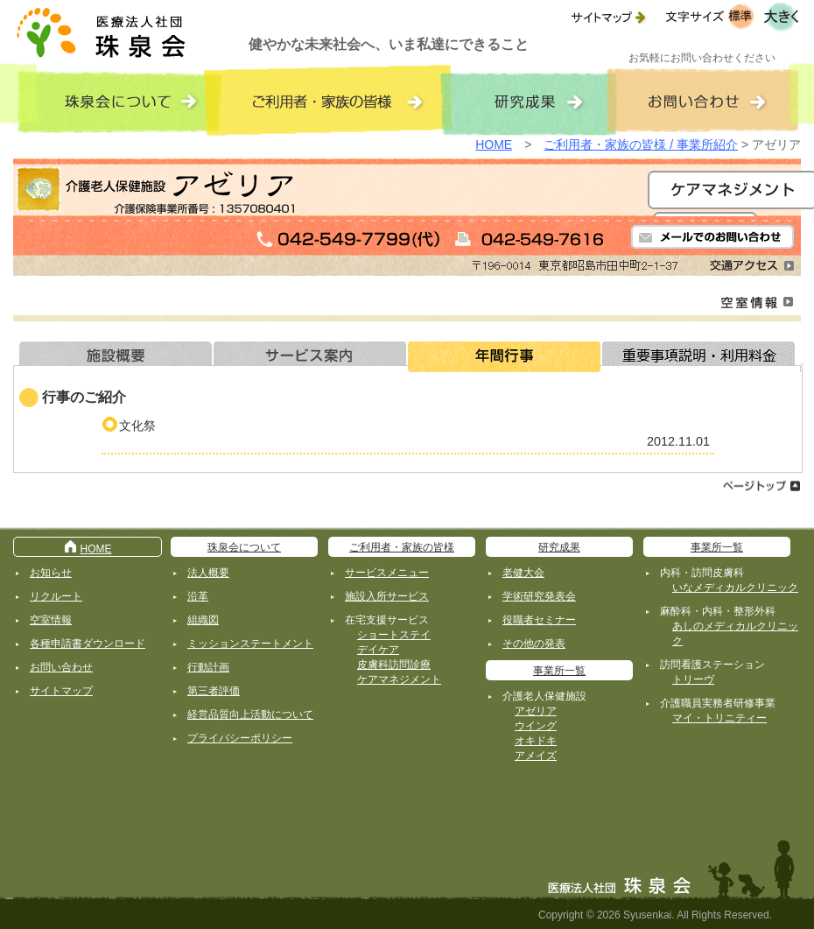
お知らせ (51, 573)
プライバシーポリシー (239, 738)
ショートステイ (394, 635)
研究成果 (559, 547)
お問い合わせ (61, 667)
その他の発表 (533, 643)
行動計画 (208, 667)
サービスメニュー (387, 573)
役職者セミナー (539, 620)
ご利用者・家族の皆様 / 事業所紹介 (641, 144)
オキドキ (536, 741)
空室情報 (51, 620)
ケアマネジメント (399, 679)
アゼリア (536, 711)
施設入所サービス (387, 596)
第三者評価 (213, 691)
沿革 (197, 596)
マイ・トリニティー (719, 718)
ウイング (536, 726)
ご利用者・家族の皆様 (401, 547)
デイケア (378, 650)
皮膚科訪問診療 (394, 664)
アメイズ (536, 756)
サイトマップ (61, 691)
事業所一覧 (559, 671)
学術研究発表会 (539, 596)
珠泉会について (244, 547)
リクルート (56, 596)
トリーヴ (693, 679)
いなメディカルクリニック (735, 587)
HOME (493, 144)
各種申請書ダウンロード (87, 643)
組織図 (203, 620)
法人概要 (208, 573)
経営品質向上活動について (250, 714)
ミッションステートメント (250, 643)
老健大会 (523, 573)
